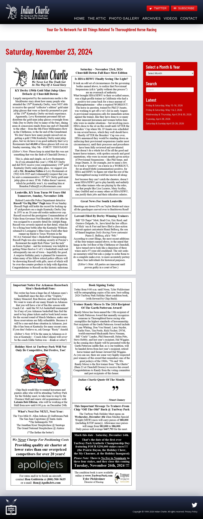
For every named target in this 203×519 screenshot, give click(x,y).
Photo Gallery (124, 18)
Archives (151, 18)
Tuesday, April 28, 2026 (158, 119)
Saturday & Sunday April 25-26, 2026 (165, 123)
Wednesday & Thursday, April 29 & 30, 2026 (168, 114)
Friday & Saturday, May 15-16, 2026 (164, 105)
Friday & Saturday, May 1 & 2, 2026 (164, 109)
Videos (170, 18)
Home (79, 18)
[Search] (170, 89)
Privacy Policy (191, 511)
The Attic (97, 18)
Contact (188, 18)
